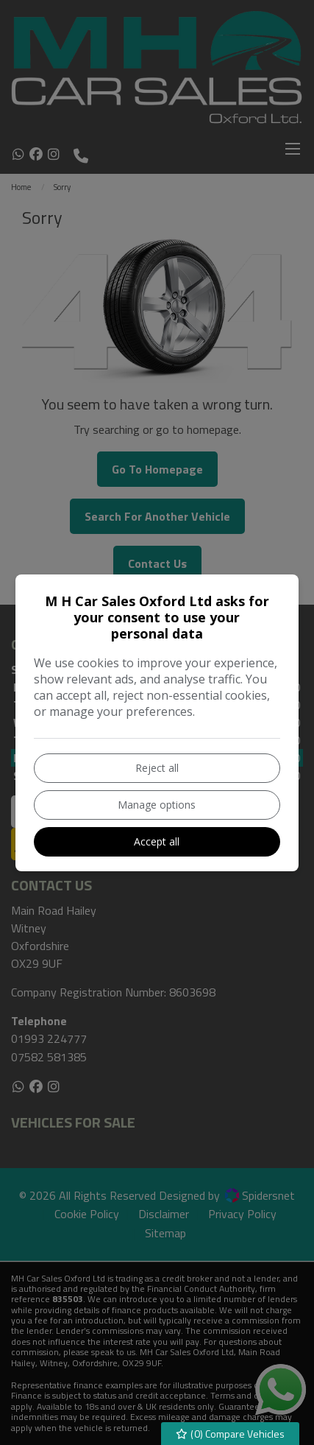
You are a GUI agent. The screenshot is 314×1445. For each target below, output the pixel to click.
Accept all (156, 841)
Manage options (157, 805)
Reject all (157, 768)
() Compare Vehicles (230, 1433)
